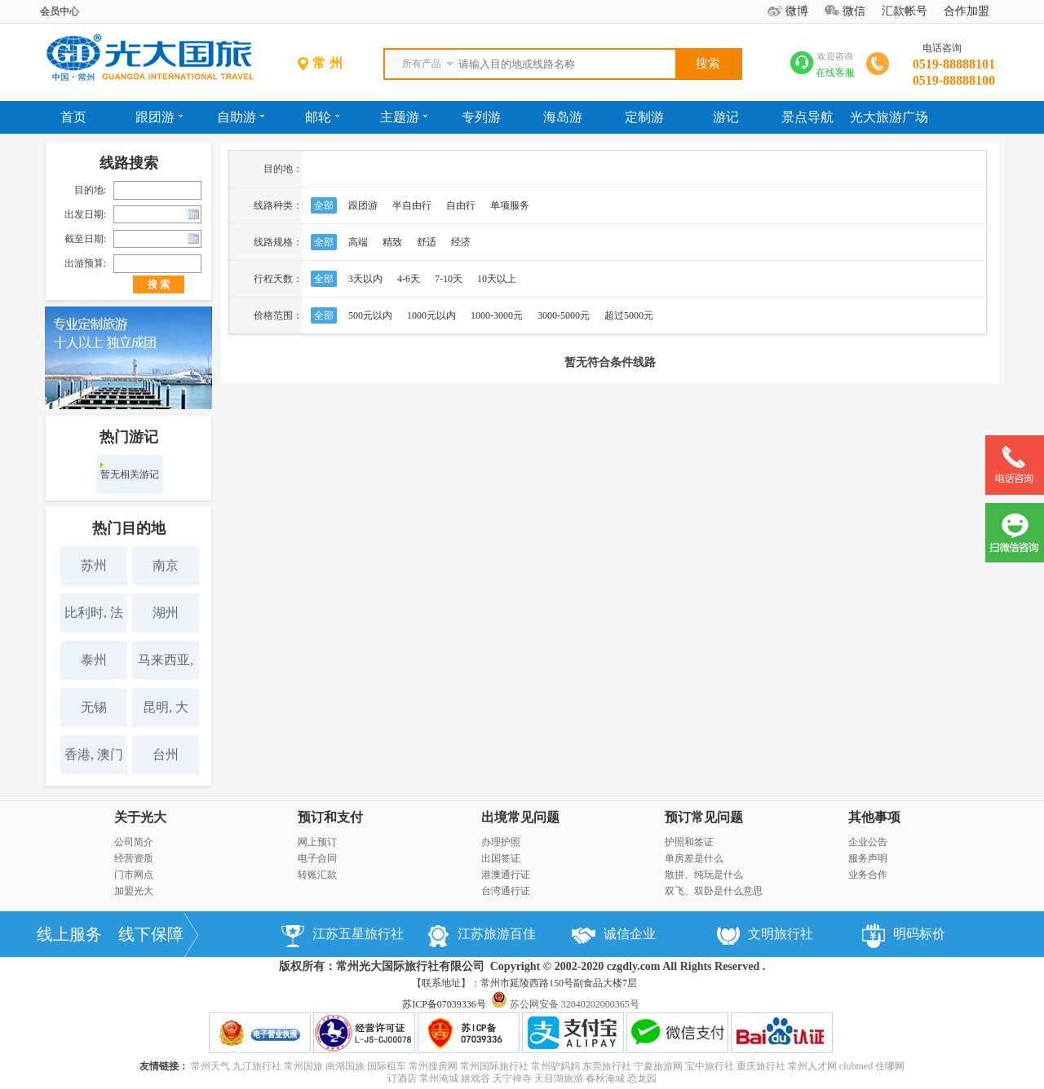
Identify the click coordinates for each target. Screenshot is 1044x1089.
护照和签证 (689, 842)
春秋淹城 (605, 1078)
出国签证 (500, 858)
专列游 (481, 117)
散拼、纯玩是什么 (704, 874)
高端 (358, 242)
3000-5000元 (563, 315)
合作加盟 (966, 11)
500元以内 (370, 315)
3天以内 (365, 278)
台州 (166, 754)
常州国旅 (303, 1066)
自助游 (240, 117)
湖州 (166, 612)
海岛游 (562, 117)
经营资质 (133, 858)
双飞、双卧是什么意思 (714, 891)
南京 (166, 565)
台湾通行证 (505, 891)
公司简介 (133, 842)
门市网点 (133, 874)
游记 (726, 117)
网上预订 (317, 842)
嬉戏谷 (475, 1078)
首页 (73, 117)
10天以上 (496, 278)
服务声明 (867, 858)
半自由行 (411, 205)
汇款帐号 (904, 11)
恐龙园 (642, 1078)
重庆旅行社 (761, 1066)
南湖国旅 (345, 1066)
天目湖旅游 (558, 1078)
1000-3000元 (497, 315)
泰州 (94, 660)
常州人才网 (812, 1066)
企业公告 (867, 842)
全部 (324, 205)
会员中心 (59, 11)
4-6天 (408, 278)
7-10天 (448, 278)
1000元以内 (431, 315)
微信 (854, 11)
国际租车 (386, 1066)
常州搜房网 (433, 1066)
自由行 (461, 205)
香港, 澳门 (93, 754)
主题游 (403, 117)
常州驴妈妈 (555, 1066)
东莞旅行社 (606, 1066)
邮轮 (322, 117)
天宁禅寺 (512, 1078)
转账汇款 (317, 874)
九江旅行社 (256, 1066)
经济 (461, 242)
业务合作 (867, 874)
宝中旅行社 (709, 1066)
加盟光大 (133, 891)
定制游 (644, 117)
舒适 (426, 242)
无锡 (94, 707)
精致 (392, 242)
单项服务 (509, 205)
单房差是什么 (694, 858)
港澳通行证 (505, 874)
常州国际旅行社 (494, 1066)
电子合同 (317, 858)
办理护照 (500, 842)
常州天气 (210, 1066)
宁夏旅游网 (658, 1066)
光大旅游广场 (889, 117)
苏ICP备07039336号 (444, 1004)
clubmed (856, 1066)
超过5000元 (628, 315)
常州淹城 (438, 1078)
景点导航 (807, 117)
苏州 (94, 565)
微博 (796, 11)
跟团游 (159, 117)
